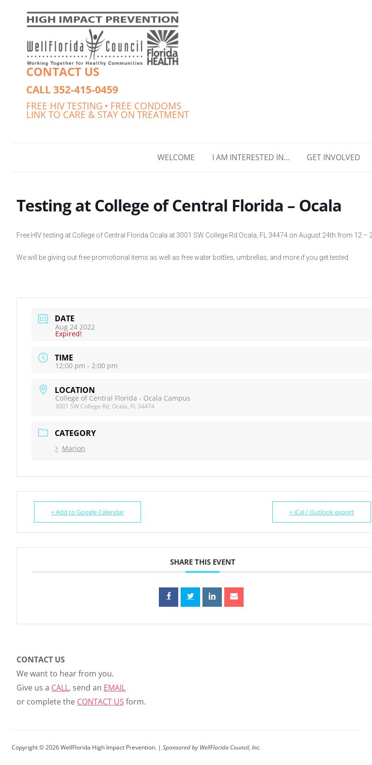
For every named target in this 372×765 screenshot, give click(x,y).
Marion (70, 448)
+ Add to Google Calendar (87, 512)
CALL (60, 687)
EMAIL (114, 687)
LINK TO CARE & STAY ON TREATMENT (107, 114)
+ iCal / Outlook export (321, 512)
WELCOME (176, 157)
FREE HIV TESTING (64, 106)
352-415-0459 (85, 89)
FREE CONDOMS (145, 106)
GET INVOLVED (333, 157)
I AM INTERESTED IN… (251, 157)
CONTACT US (62, 71)
